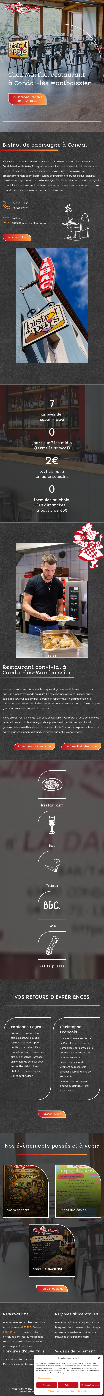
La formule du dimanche (81, 746)
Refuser (68, 1385)
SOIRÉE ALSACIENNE (48, 1269)
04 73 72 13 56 (20, 203)
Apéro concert (18, 1210)
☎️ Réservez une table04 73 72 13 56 (27, 99)
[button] (98, 1358)
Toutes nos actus (52, 1288)
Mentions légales (81, 1391)
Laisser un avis (52, 1114)
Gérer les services (44, 1378)
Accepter (46, 1385)
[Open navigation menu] (100, 8)
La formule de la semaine (34, 746)
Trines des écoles (72, 1210)
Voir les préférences (90, 1385)
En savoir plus (17, 237)
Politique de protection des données (61, 1391)
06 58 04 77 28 (20, 208)
